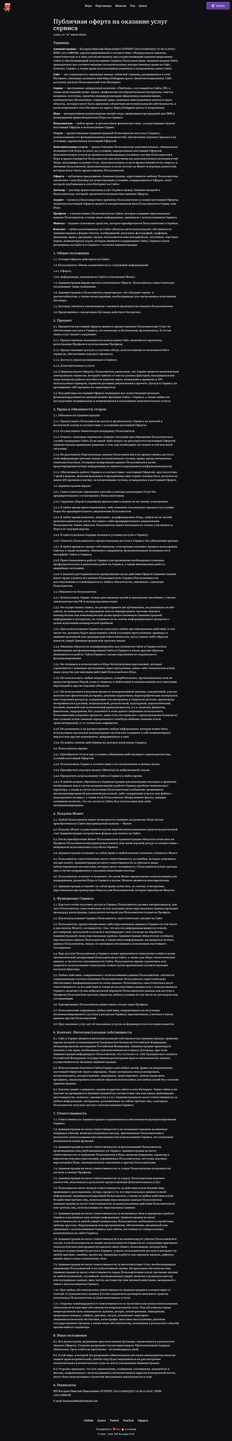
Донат (143, 5)
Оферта (143, 1420)
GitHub (88, 1420)
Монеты (120, 5)
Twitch (114, 1420)
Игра (88, 5)
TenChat (128, 1420)
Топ (132, 5)
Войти (218, 6)
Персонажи (103, 5)
